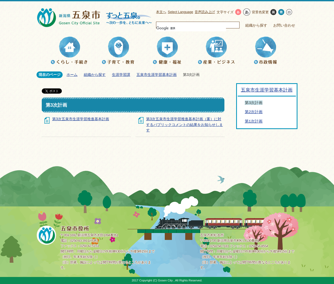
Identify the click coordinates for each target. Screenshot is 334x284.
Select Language (180, 12)
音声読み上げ (205, 12)
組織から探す (256, 25)
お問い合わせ (284, 25)
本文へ (161, 12)
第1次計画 (254, 121)
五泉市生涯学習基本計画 (156, 74)
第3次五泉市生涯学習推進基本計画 (80, 119)
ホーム (72, 74)
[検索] (191, 28)
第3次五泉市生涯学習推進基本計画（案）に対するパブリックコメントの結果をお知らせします (184, 124)
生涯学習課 (121, 74)
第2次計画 (254, 112)
